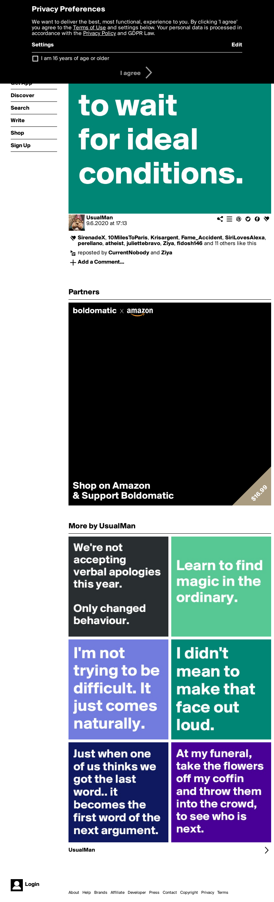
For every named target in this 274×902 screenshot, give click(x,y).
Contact (170, 893)
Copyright (189, 893)
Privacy (207, 893)
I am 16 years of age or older (75, 58)
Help (86, 893)
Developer (137, 893)
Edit (237, 45)
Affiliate (118, 893)
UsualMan (99, 218)
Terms (222, 893)
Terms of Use (89, 28)
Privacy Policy (99, 33)
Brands (100, 893)
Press (154, 893)
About (73, 893)
